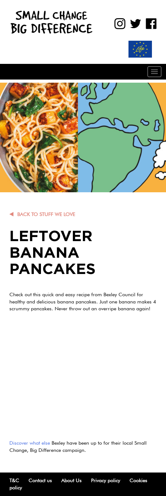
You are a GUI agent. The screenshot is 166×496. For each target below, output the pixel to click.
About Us (71, 480)
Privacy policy (105, 480)
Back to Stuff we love (46, 214)
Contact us (40, 480)
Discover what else (29, 443)
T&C (14, 480)
